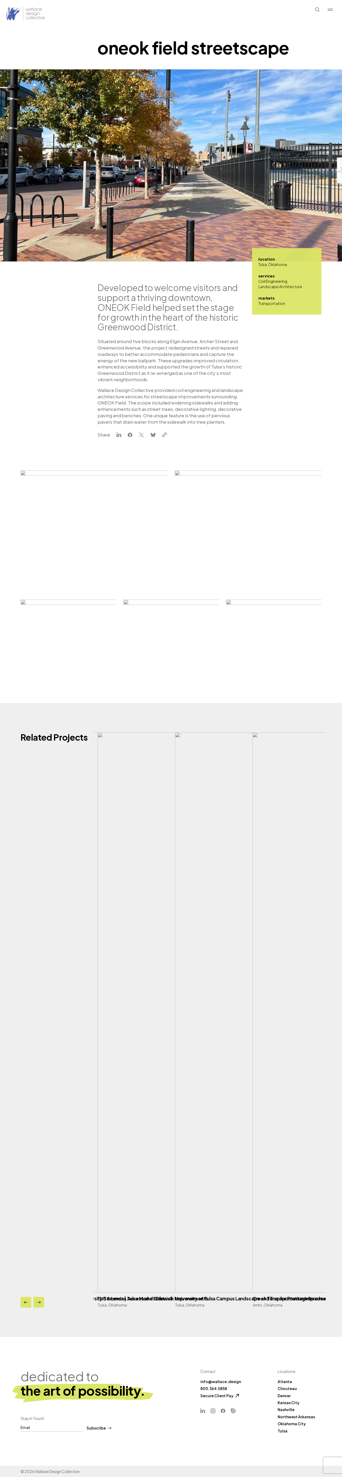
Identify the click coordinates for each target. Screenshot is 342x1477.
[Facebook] (223, 1411)
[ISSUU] (233, 1411)
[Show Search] (317, 9)
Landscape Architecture (280, 286)
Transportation (271, 303)
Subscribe (99, 1428)
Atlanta (285, 1381)
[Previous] (26, 1302)
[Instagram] (213, 1411)
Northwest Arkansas (296, 1416)
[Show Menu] (330, 9)
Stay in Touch (32, 1418)
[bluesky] (153, 435)
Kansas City (289, 1402)
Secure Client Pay (217, 1395)
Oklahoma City (292, 1423)
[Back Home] (15, 13)
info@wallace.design (220, 1381)
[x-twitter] (141, 435)
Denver (284, 1395)
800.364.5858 (213, 1388)
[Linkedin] (202, 1411)
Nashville (286, 1409)
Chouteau (287, 1388)
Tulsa (282, 1430)
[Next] (38, 1302)
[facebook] (130, 435)
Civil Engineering (272, 281)
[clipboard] (164, 435)
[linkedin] (118, 435)
